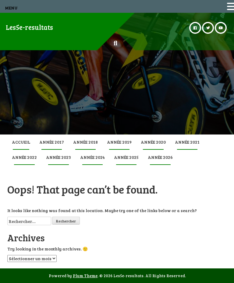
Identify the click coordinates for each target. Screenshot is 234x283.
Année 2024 (92, 157)
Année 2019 (119, 142)
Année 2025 (126, 157)
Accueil (21, 142)
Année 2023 (58, 157)
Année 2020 (153, 142)
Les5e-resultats (29, 27)
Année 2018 (85, 142)
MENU (11, 8)
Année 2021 (187, 142)
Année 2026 (160, 157)
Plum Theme (85, 275)
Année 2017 (51, 142)
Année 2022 (24, 157)
